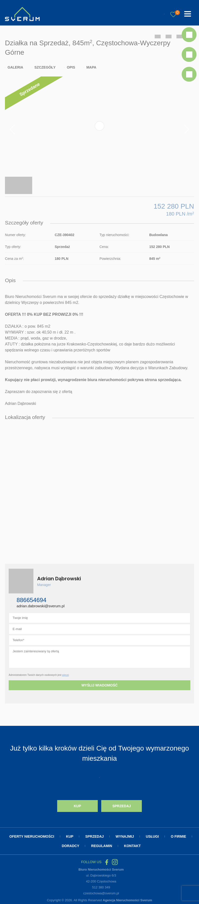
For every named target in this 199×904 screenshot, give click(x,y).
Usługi (152, 836)
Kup (77, 806)
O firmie (178, 836)
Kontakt (132, 846)
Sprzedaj (121, 806)
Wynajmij (125, 836)
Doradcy (70, 846)
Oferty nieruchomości (31, 836)
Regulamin (101, 846)
